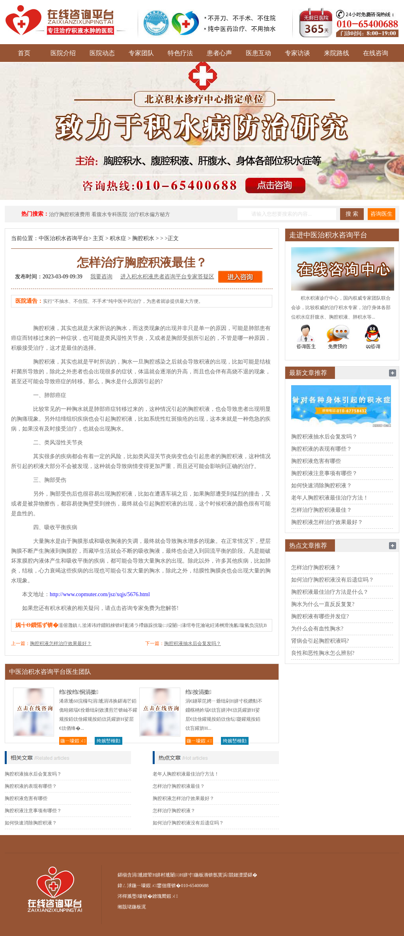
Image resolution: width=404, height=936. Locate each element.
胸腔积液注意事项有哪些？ (33, 810)
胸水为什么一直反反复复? (322, 604)
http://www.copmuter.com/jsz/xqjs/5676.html (100, 594)
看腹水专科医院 (109, 214)
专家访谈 (297, 53)
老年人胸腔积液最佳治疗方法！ (186, 774)
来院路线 (336, 53)
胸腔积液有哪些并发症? (320, 616)
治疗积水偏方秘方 (149, 214)
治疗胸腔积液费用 (69, 214)
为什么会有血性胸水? (317, 629)
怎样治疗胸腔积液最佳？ (179, 786)
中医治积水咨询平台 (63, 238)
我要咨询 (101, 277)
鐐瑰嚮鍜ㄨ (165, 896)
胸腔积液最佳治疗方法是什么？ (329, 592)
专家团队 (141, 53)
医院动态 (102, 53)
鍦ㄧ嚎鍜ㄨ (73, 741)
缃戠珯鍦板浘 (132, 907)
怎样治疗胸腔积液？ (174, 810)
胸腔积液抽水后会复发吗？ (192, 643)
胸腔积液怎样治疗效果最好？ (61, 643)
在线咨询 (375, 53)
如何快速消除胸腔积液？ (31, 823)
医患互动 (258, 53)
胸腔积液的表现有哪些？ (31, 786)
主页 (98, 238)
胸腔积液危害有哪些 (26, 798)
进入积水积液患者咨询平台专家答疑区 (167, 277)
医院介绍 (63, 53)
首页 (24, 53)
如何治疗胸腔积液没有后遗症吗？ (188, 823)
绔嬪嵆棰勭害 (108, 741)
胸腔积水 (143, 238)
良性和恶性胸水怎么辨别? (322, 653)
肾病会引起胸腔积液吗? (320, 641)
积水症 (118, 238)
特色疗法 (180, 53)
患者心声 (219, 53)
